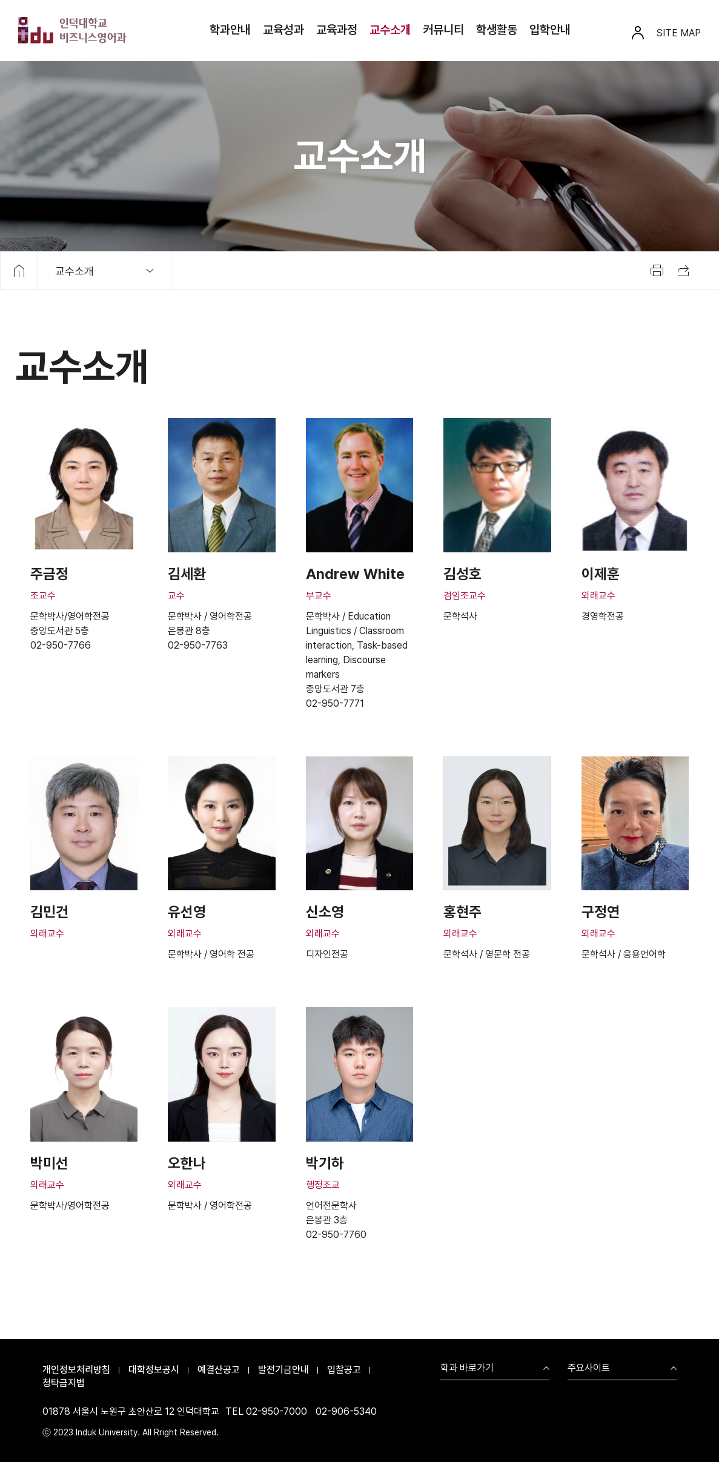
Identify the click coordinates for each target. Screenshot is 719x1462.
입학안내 (550, 29)
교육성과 (283, 29)
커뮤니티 (443, 29)
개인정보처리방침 (76, 1369)
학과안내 (230, 29)
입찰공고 (344, 1369)
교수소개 (390, 29)
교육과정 (336, 29)
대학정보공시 (153, 1369)
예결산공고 (218, 1369)
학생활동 (496, 29)
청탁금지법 (63, 1383)
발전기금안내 (283, 1369)
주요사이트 (589, 1368)
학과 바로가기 (467, 1368)
